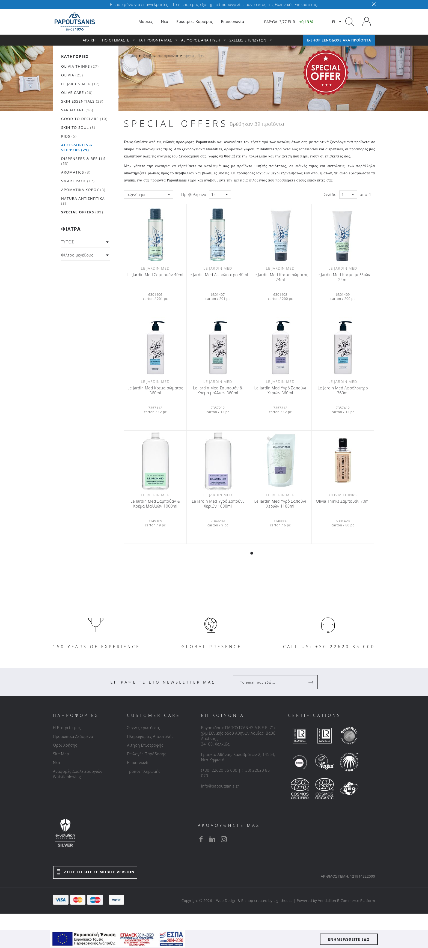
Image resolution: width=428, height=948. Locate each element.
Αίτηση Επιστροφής (145, 745)
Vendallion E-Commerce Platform (346, 900)
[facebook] (201, 839)
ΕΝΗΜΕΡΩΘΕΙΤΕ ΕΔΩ (349, 939)
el (334, 21)
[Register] (311, 682)
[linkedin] (212, 839)
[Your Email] (271, 682)
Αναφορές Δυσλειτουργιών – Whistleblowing (79, 774)
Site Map (61, 753)
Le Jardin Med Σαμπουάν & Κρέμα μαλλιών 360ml (218, 390)
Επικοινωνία (138, 762)
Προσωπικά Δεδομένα (73, 736)
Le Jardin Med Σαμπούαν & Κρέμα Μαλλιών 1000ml (155, 504)
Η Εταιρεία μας (67, 727)
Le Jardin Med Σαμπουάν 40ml (155, 274)
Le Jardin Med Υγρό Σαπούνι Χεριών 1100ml (280, 504)
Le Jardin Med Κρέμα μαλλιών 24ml (343, 277)
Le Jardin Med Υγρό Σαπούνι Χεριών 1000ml (218, 504)
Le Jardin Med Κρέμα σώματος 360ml (155, 390)
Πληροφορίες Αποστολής (150, 736)
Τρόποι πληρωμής (143, 771)
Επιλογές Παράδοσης (146, 753)
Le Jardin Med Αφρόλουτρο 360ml (343, 390)
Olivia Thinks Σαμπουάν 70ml (343, 501)
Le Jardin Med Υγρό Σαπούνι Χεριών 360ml (280, 390)
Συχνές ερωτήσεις (143, 727)
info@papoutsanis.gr (220, 786)
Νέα (56, 762)
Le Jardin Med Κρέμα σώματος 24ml (280, 277)
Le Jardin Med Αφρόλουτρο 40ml (218, 274)
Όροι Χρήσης (65, 745)
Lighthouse (283, 900)
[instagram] (224, 839)
